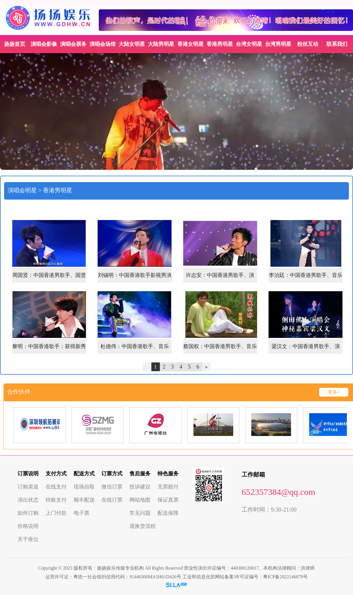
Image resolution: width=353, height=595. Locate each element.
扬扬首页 (14, 44)
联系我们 (336, 44)
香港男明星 (220, 44)
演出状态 (28, 500)
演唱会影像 (44, 44)
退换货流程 (142, 526)
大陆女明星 (132, 44)
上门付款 (56, 513)
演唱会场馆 (102, 44)
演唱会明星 (22, 190)
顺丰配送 (84, 500)
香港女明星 (190, 44)
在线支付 (56, 487)
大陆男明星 (161, 44)
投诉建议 (139, 487)
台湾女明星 (249, 44)
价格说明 (28, 526)
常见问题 (139, 513)
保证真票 (168, 500)
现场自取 (84, 487)
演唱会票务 (73, 44)
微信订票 (111, 487)
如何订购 (28, 513)
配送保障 (168, 513)
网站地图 (139, 500)
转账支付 (56, 500)
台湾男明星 (278, 44)
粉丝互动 (307, 44)
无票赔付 (168, 487)
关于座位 (28, 539)
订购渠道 (28, 487)
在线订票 (111, 500)
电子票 (81, 513)
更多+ (334, 392)
